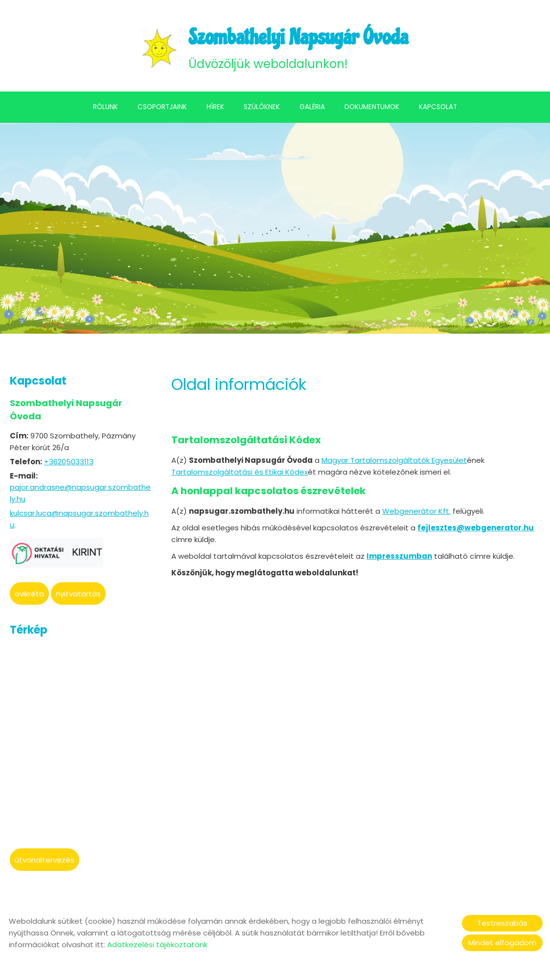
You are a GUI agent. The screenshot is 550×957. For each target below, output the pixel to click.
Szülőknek (262, 109)
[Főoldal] (154, 49)
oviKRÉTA (29, 596)
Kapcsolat (438, 109)
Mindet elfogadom (502, 942)
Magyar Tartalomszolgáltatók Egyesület (394, 461)
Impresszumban (399, 557)
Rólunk (105, 109)
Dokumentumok (371, 109)
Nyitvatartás (78, 596)
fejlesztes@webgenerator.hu (475, 529)
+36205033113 (68, 463)
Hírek (215, 109)
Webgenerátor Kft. (416, 512)
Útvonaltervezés (44, 862)
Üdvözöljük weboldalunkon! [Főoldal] (298, 48)
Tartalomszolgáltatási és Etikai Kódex (239, 473)
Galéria (312, 109)
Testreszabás (502, 923)
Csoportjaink (162, 109)
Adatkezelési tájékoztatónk (157, 944)
